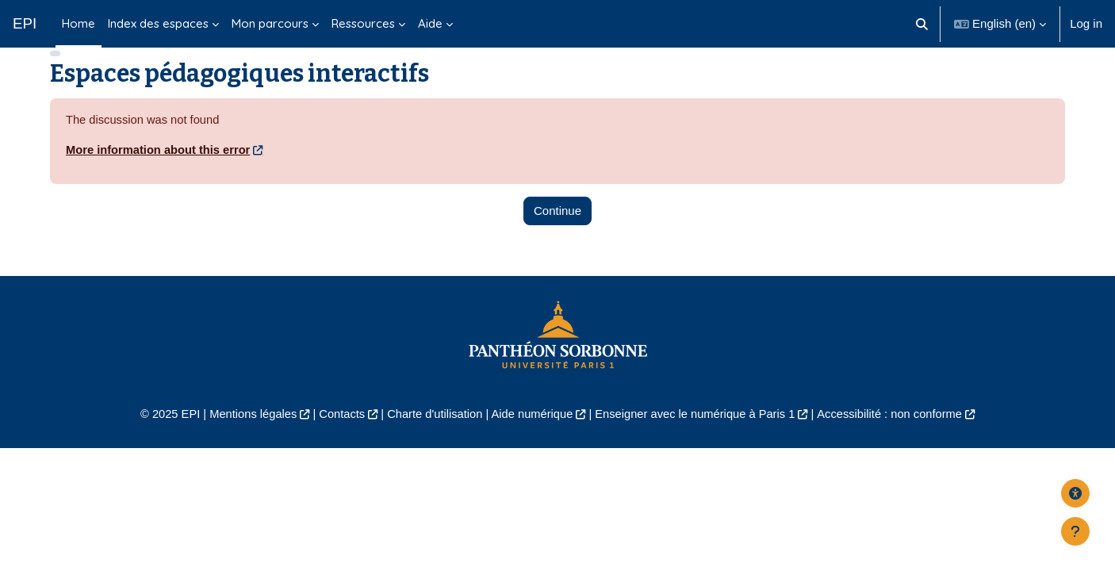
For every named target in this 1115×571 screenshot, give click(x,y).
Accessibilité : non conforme (898, 438)
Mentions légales (245, 438)
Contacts (336, 438)
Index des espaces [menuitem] (158, 23)
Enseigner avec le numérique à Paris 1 (698, 438)
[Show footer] (1075, 531)
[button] (922, 24)
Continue (557, 234)
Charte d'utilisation (432, 438)
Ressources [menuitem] (363, 23)
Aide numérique (531, 438)
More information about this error (160, 173)
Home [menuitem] (78, 23)
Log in (1086, 23)
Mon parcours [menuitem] (270, 23)
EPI (24, 23)
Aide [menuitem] (430, 23)
